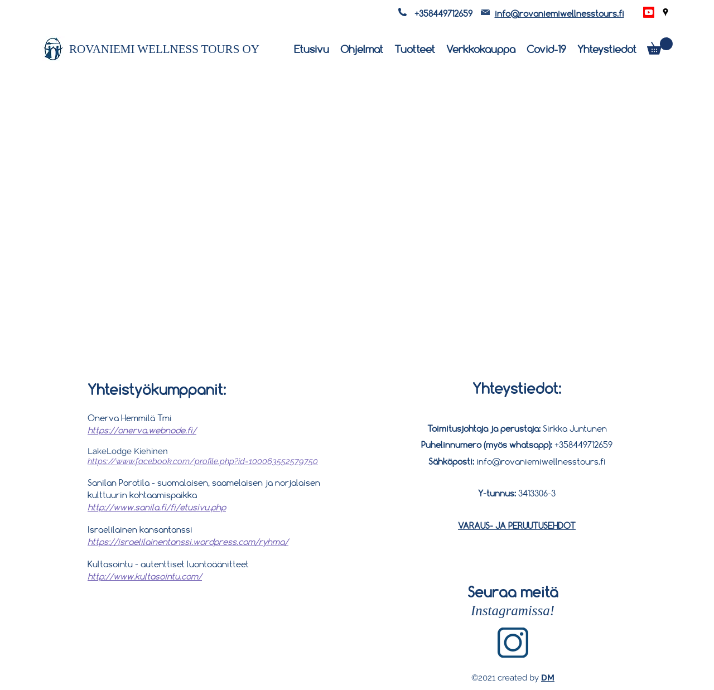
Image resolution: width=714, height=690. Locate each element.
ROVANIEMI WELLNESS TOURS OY (164, 49)
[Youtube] (648, 12)
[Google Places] (665, 12)
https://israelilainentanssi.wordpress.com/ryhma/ (188, 541)
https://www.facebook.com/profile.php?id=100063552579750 (203, 461)
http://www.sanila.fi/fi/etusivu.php (157, 507)
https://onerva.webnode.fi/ (142, 430)
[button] (660, 46)
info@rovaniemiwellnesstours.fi (559, 13)
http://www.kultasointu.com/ (145, 576)
